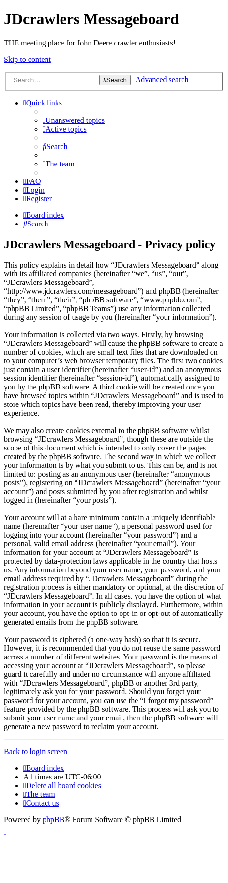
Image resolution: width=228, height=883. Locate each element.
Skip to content (27, 59)
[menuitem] (74, 120)
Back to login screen (35, 752)
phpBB (53, 819)
